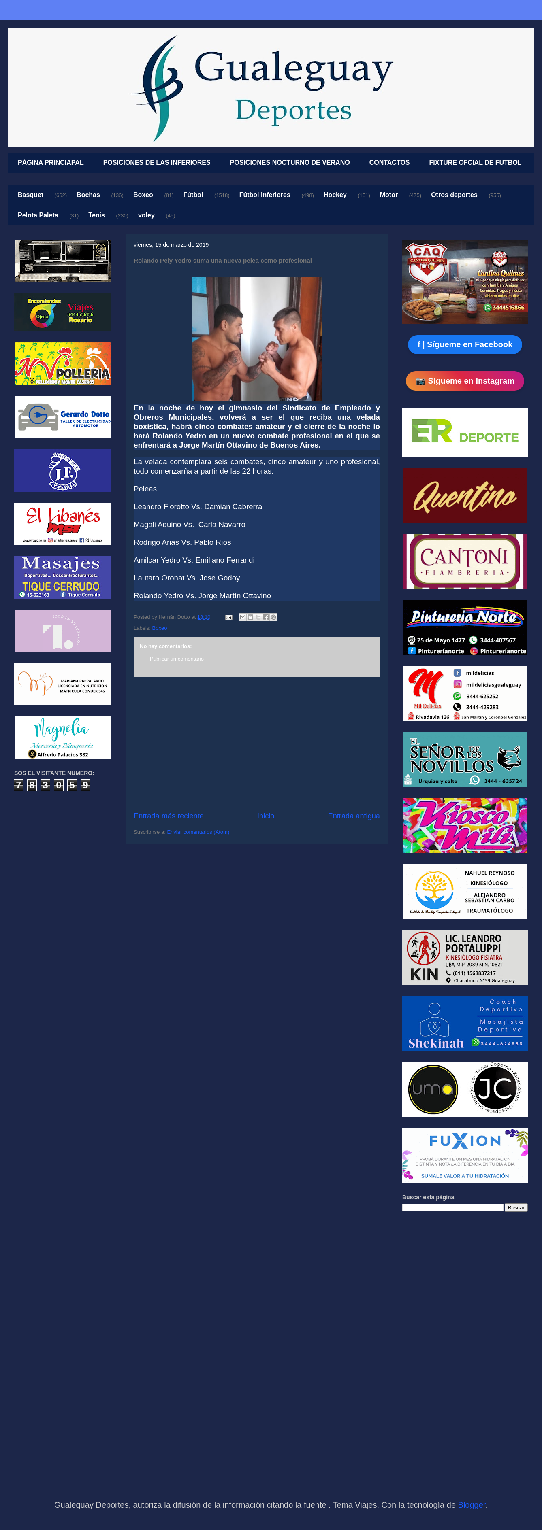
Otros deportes (454, 194)
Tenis (96, 215)
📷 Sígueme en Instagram (465, 380)
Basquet (30, 194)
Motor (389, 194)
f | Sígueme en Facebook (465, 344)
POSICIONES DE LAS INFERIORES (157, 162)
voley (146, 215)
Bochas (88, 194)
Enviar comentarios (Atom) (198, 832)
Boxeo (143, 194)
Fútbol (193, 194)
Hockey (335, 194)
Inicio (265, 816)
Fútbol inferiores (264, 194)
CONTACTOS (389, 162)
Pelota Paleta (38, 215)
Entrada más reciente (169, 816)
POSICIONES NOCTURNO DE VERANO (290, 162)
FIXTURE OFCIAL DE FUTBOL (475, 162)
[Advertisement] (257, 744)
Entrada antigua (354, 816)
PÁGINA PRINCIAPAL (51, 162)
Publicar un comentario (177, 659)
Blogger (472, 1504)
